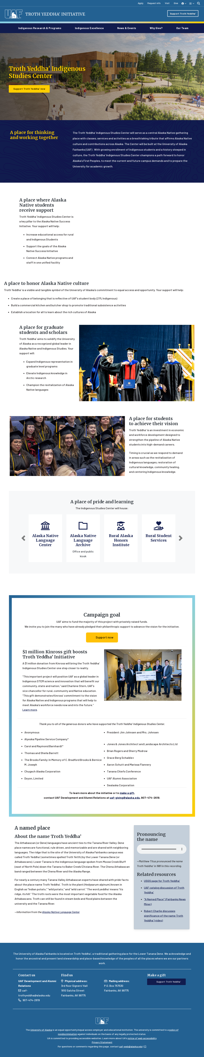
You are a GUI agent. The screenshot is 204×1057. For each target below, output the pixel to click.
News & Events (128, 28)
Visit (167, 3)
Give (176, 3)
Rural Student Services (159, 539)
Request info (154, 3)
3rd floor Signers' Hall (74, 985)
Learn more (29, 723)
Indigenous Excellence (91, 28)
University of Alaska (41, 1029)
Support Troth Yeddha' (183, 13)
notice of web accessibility (142, 1038)
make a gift (127, 806)
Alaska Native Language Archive (83, 541)
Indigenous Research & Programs (41, 28)
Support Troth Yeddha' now (29, 89)
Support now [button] (102, 650)
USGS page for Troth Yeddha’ (162, 894)
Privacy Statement (102, 1042)
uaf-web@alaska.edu (130, 1046)
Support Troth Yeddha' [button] (166, 981)
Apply (140, 3)
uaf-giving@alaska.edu (125, 811)
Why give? (158, 28)
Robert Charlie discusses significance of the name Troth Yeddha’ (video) (163, 929)
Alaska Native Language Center (45, 541)
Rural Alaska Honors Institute (121, 541)
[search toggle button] (198, 3)
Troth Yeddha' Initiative (57, 14)
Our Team (182, 28)
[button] (184, 3)
